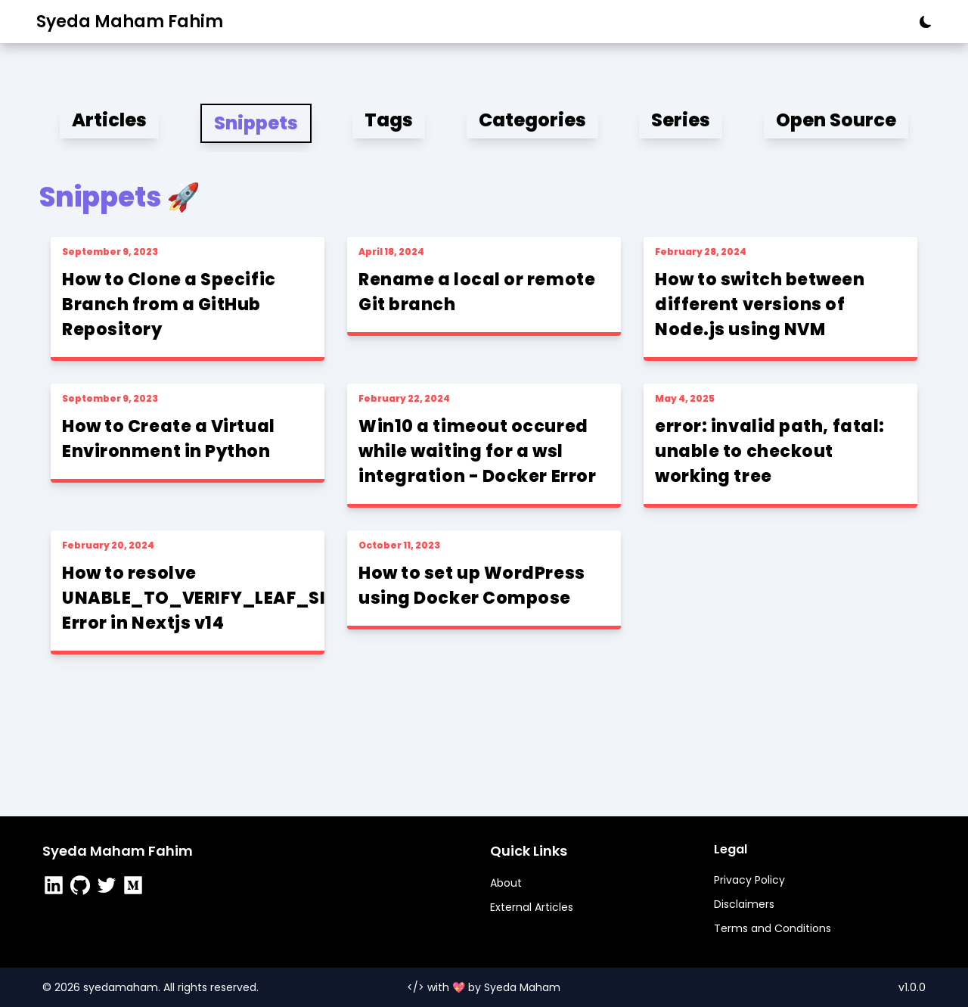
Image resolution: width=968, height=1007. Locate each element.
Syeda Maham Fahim (129, 21)
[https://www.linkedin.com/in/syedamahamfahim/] (55, 887)
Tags (389, 119)
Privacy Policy (749, 879)
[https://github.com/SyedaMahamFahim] (82, 887)
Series (680, 119)
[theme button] (921, 22)
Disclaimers (744, 904)
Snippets (256, 122)
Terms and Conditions (772, 928)
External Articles (531, 907)
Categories (532, 119)
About (506, 882)
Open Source (836, 119)
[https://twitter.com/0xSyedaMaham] (108, 887)
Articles (109, 119)
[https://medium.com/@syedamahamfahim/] (135, 887)
